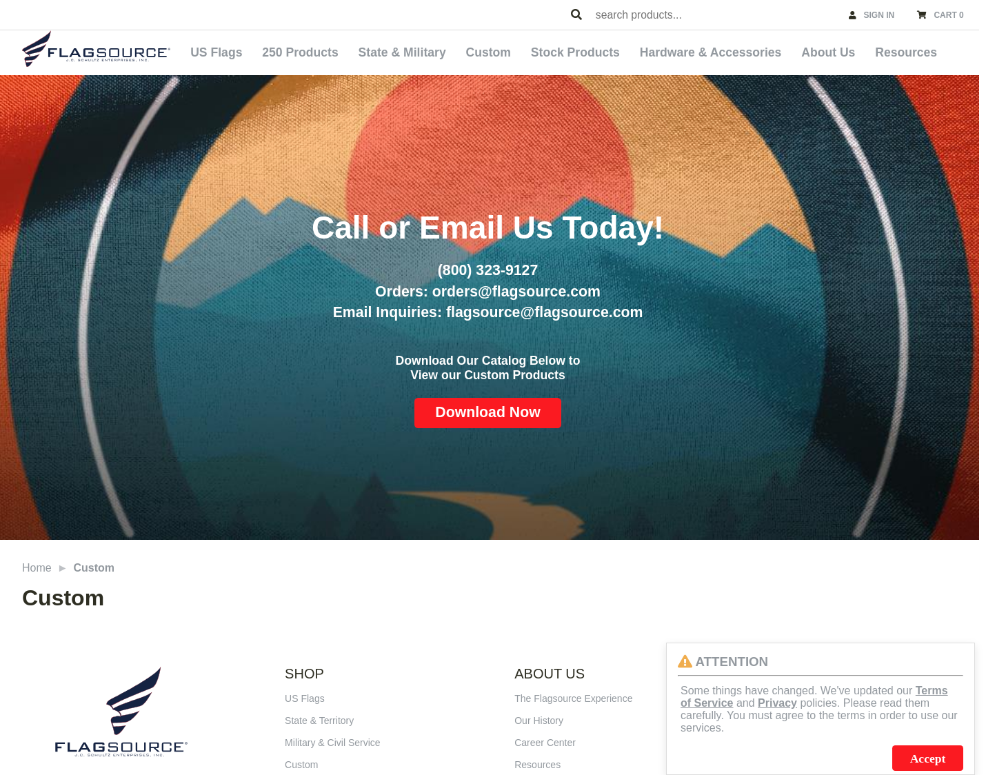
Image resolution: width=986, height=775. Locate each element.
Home (37, 568)
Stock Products (575, 52)
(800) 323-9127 (488, 270)
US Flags (216, 52)
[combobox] (715, 14)
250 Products (300, 52)
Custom (488, 52)
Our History (538, 720)
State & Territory (319, 720)
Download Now (487, 412)
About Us (828, 52)
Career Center (545, 742)
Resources (906, 52)
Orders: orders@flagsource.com (488, 291)
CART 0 (948, 15)
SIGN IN (879, 15)
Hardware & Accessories (711, 52)
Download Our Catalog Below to (488, 361)
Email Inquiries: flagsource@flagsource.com (488, 312)
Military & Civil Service (332, 742)
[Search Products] (576, 15)
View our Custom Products (487, 375)
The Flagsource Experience (573, 698)
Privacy (777, 703)
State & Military (402, 52)
